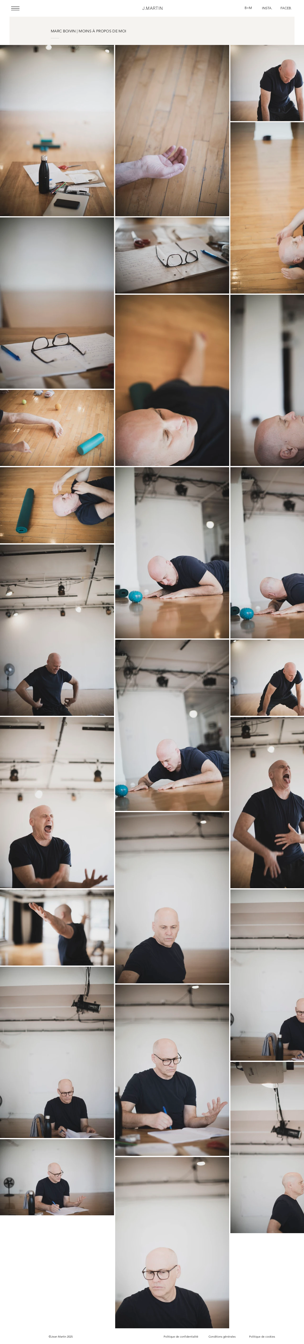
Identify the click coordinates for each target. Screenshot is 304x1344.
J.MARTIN (152, 8)
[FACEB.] (286, 8)
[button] (15, 8)
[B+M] (248, 8)
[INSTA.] (267, 8)
